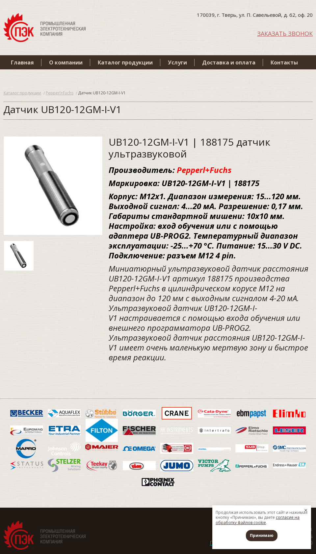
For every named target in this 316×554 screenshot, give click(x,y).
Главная (22, 62)
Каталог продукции (125, 62)
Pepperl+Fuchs (59, 93)
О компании (66, 62)
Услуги (177, 62)
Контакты (284, 62)
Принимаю (262, 535)
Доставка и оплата (228, 62)
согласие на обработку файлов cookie (258, 520)
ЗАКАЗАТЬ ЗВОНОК (285, 33)
